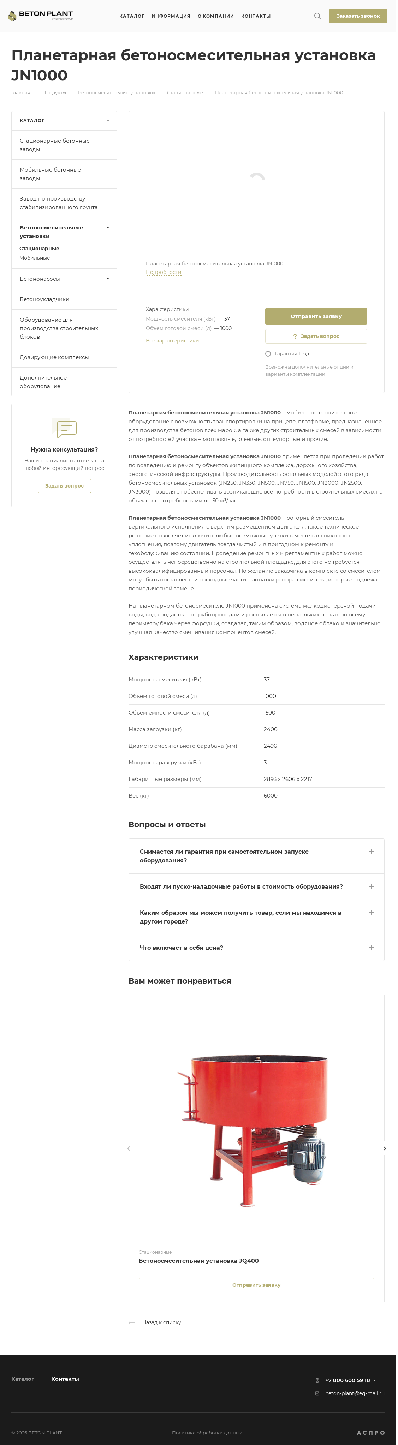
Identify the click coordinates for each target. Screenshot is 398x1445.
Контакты (65, 1378)
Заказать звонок (358, 16)
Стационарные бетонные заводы (55, 145)
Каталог (22, 1378)
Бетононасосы (65, 278)
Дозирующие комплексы (54, 357)
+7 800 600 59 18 (347, 1380)
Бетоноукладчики (44, 299)
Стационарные (39, 248)
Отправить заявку (316, 316)
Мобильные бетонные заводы (50, 173)
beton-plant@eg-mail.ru (355, 1393)
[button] (256, 855)
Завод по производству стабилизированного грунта (59, 202)
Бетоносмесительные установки (65, 231)
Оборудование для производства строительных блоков (59, 328)
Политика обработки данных (207, 1432)
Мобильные (34, 258)
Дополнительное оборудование (43, 381)
